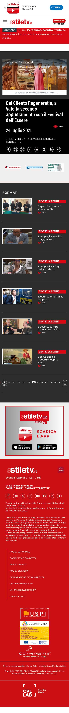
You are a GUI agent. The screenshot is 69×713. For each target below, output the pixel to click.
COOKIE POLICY (18, 596)
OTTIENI (56, 7)
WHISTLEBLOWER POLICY (23, 590)
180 (46, 382)
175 (18, 382)
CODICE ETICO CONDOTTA (23, 558)
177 (28, 382)
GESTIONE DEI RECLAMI (21, 583)
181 (51, 382)
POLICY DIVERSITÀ (19, 571)
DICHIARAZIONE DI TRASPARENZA (27, 577)
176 (23, 382)
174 (13, 382)
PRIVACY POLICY (18, 564)
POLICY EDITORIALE (20, 552)
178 (35, 382)
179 (41, 382)
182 (56, 382)
